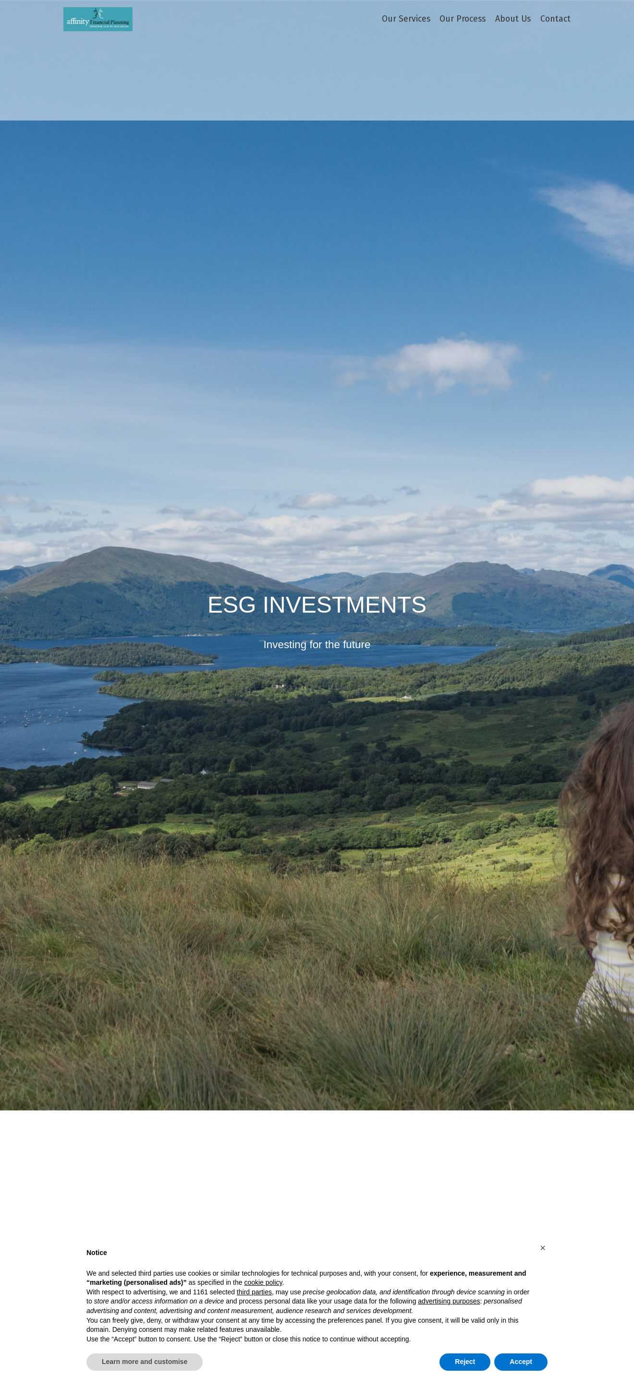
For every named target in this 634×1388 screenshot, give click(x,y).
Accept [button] (521, 1361)
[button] (542, 1247)
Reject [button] (465, 1361)
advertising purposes (449, 1301)
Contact (555, 19)
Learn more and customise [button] (144, 1361)
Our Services (406, 19)
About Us (513, 19)
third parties (254, 1292)
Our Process (462, 19)
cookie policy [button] (263, 1282)
